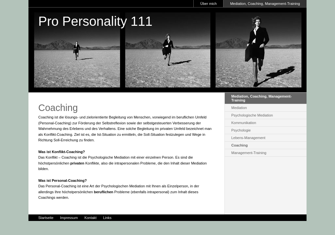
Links (107, 218)
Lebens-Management (248, 138)
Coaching (239, 145)
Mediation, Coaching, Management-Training (265, 4)
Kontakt (90, 218)
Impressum (69, 218)
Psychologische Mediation (252, 115)
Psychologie (241, 130)
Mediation (239, 108)
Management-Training (248, 153)
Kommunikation (243, 123)
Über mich (208, 4)
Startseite (45, 218)
